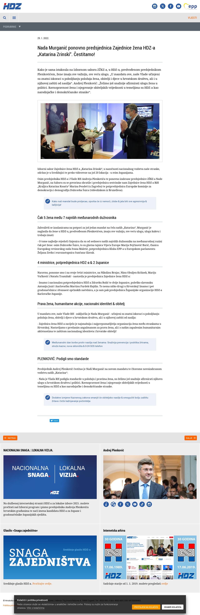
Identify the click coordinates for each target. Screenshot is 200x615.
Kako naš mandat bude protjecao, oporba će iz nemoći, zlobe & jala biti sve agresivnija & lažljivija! (99, 203)
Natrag (12, 438)
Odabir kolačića (172, 607)
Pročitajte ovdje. (42, 583)
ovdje (164, 583)
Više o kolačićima (35, 607)
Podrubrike (9, 26)
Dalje (189, 438)
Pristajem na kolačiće (146, 607)
